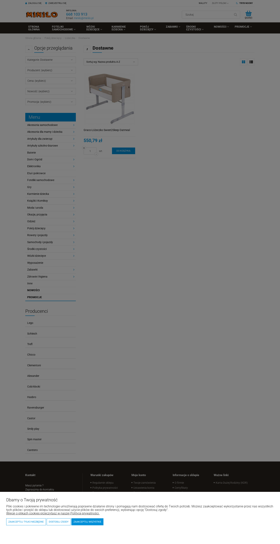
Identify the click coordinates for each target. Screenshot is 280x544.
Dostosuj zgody (58, 521)
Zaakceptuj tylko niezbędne (26, 521)
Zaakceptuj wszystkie (87, 521)
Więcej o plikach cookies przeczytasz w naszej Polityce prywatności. (53, 513)
